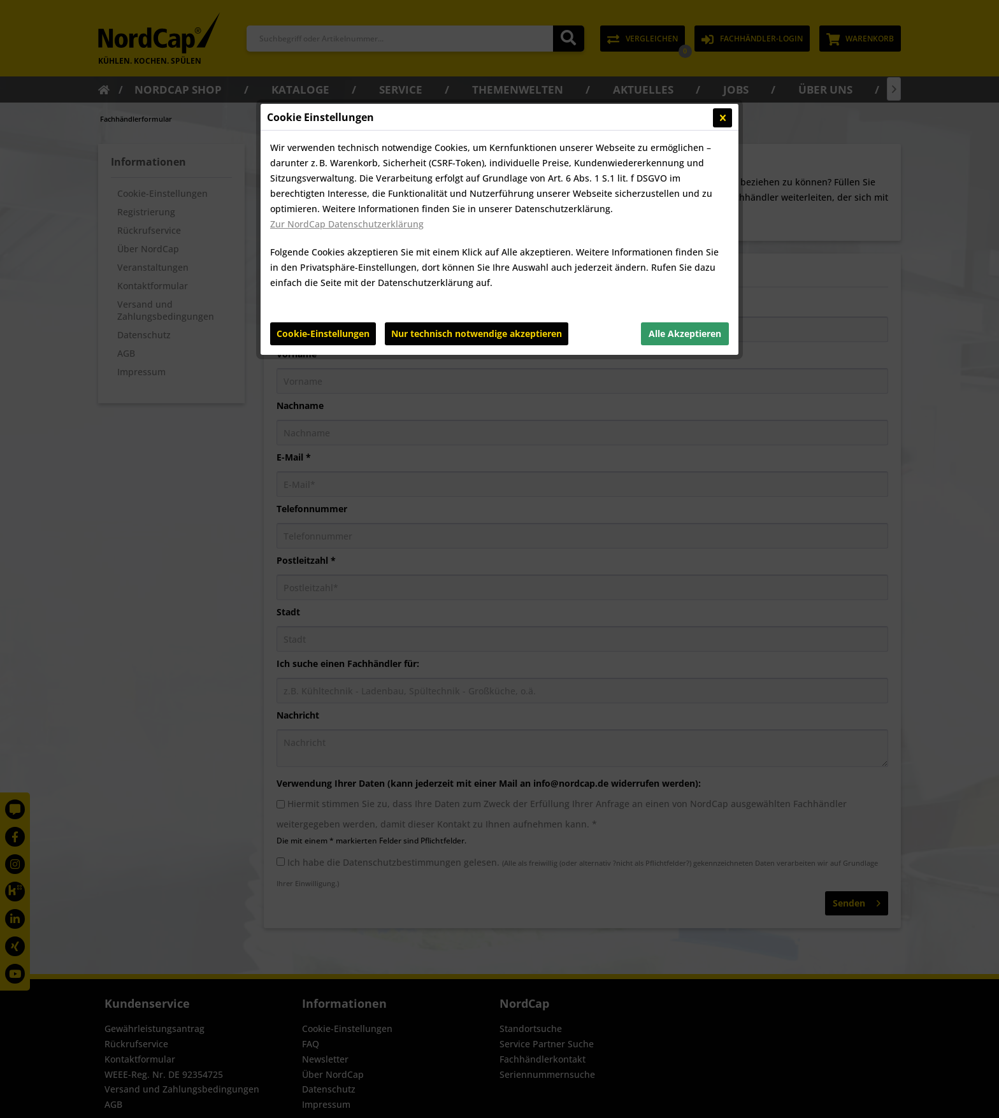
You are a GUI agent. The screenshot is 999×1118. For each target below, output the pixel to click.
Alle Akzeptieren (685, 333)
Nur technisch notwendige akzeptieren (476, 333)
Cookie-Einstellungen (323, 333)
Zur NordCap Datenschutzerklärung (347, 224)
